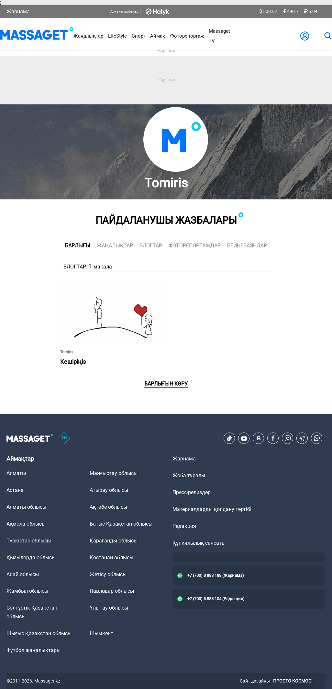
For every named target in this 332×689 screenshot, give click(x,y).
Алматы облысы (26, 507)
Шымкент (101, 633)
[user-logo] (305, 36)
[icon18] (64, 438)
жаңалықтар (115, 246)
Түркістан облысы (28, 541)
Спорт (138, 36)
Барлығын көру (166, 384)
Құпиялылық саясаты (199, 543)
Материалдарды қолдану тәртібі (211, 509)
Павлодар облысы (112, 591)
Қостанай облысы (111, 557)
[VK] (258, 438)
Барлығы (77, 246)
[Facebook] (273, 438)
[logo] (36, 36)
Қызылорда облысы (31, 557)
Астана (15, 490)
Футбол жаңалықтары (33, 650)
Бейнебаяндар (247, 246)
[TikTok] (229, 438)
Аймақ (157, 36)
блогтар (150, 246)
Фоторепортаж (187, 36)
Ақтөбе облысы (108, 507)
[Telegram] (302, 438)
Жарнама (18, 11)
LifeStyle (117, 36)
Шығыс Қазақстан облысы (39, 633)
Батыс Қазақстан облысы (121, 524)
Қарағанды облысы (114, 541)
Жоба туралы (188, 475)
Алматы (16, 473)
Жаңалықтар (88, 36)
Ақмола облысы (26, 524)
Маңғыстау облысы (114, 473)
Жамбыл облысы (27, 591)
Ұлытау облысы (109, 608)
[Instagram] (287, 438)
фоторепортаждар (195, 246)
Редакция (184, 526)
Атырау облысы (109, 490)
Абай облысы (22, 574)
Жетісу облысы (108, 574)
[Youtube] (244, 438)
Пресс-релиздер (191, 492)
